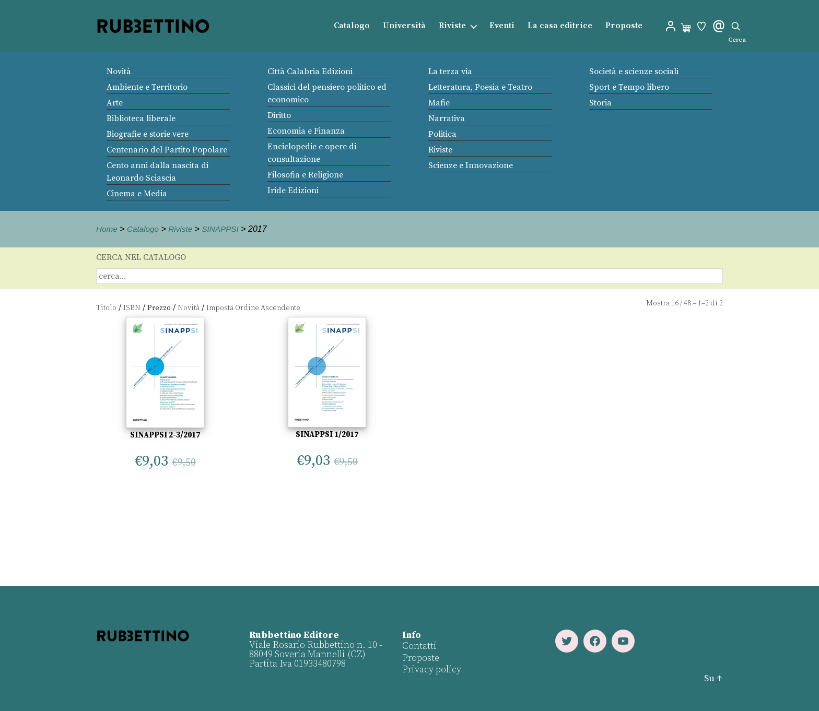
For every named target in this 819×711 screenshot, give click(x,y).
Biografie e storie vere (148, 134)
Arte (115, 103)
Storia (600, 103)
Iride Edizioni (293, 190)
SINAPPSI (224, 228)
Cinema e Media (137, 193)
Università (404, 26)
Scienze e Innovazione (470, 165)
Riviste (452, 26)
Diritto (279, 115)
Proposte (623, 26)
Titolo (106, 308)
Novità (119, 71)
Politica (442, 134)
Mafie (439, 103)
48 (687, 303)
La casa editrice (560, 26)
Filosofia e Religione (305, 175)
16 (674, 303)
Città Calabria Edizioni (310, 71)
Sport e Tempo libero (629, 87)
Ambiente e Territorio (147, 87)
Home (107, 228)
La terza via (450, 71)
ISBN (132, 308)
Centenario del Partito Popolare (167, 150)
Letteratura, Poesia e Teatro (480, 87)
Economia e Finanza (306, 131)
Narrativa (446, 118)
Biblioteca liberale (141, 118)
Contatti (419, 646)
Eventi (501, 26)
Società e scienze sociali (633, 71)
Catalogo (352, 26)
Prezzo (159, 308)
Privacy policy (431, 669)
